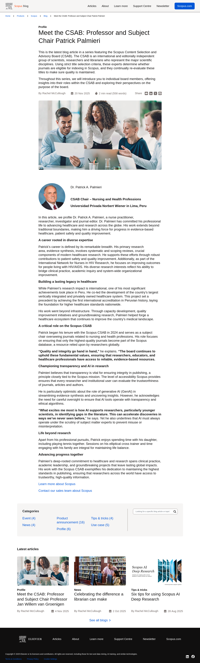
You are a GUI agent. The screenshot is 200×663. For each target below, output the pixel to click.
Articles (92, 6)
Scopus (34, 16)
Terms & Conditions (13, 659)
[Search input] (152, 511)
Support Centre (142, 6)
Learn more (121, 6)
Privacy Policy (33, 659)
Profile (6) (64, 529)
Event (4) (28, 518)
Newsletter (163, 6)
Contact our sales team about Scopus (65, 490)
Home (7, 16)
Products (20, 16)
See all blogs (98, 620)
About (105, 6)
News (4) (28, 525)
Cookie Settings (50, 659)
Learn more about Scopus (57, 484)
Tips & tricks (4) (102, 518)
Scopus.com (184, 6)
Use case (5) (100, 525)
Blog (45, 16)
